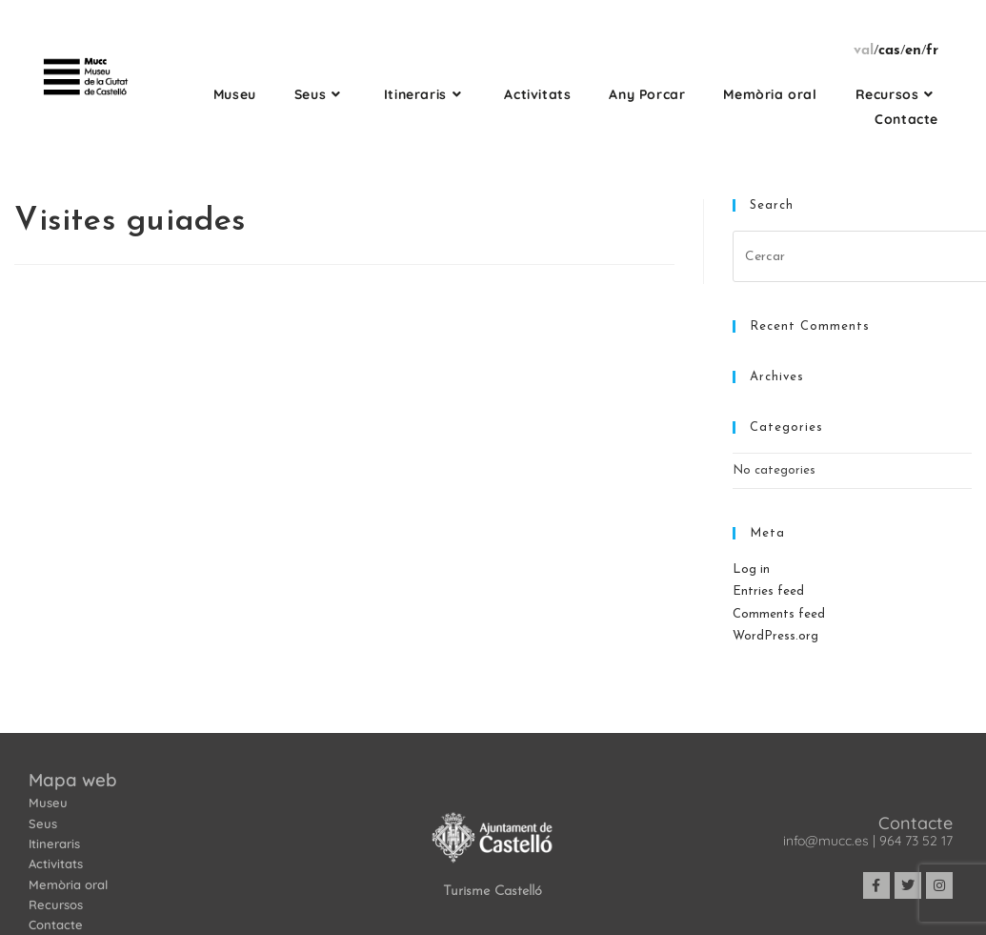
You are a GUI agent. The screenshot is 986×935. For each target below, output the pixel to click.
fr (932, 51)
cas (889, 51)
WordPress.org (775, 636)
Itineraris (54, 843)
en (913, 51)
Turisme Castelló (492, 891)
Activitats (56, 863)
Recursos (56, 904)
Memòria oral (68, 884)
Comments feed (779, 614)
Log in (751, 569)
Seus (43, 823)
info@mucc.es (826, 840)
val (864, 51)
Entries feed (768, 591)
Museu (48, 802)
